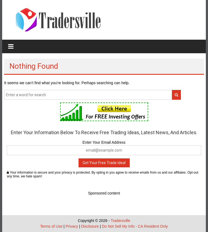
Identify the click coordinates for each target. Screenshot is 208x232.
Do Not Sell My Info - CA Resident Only (135, 226)
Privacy (72, 226)
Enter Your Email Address (104, 142)
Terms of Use (51, 226)
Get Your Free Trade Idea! (104, 163)
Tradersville (120, 220)
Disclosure (90, 226)
